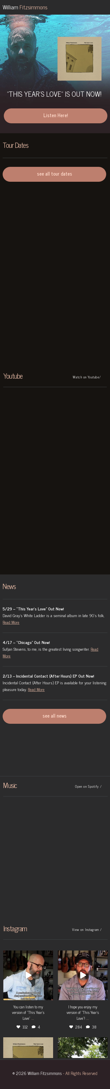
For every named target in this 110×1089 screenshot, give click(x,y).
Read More (11, 622)
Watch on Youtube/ (87, 377)
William (25, 6)
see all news (55, 715)
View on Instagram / (87, 929)
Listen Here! (55, 115)
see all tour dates (54, 173)
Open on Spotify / (88, 786)
